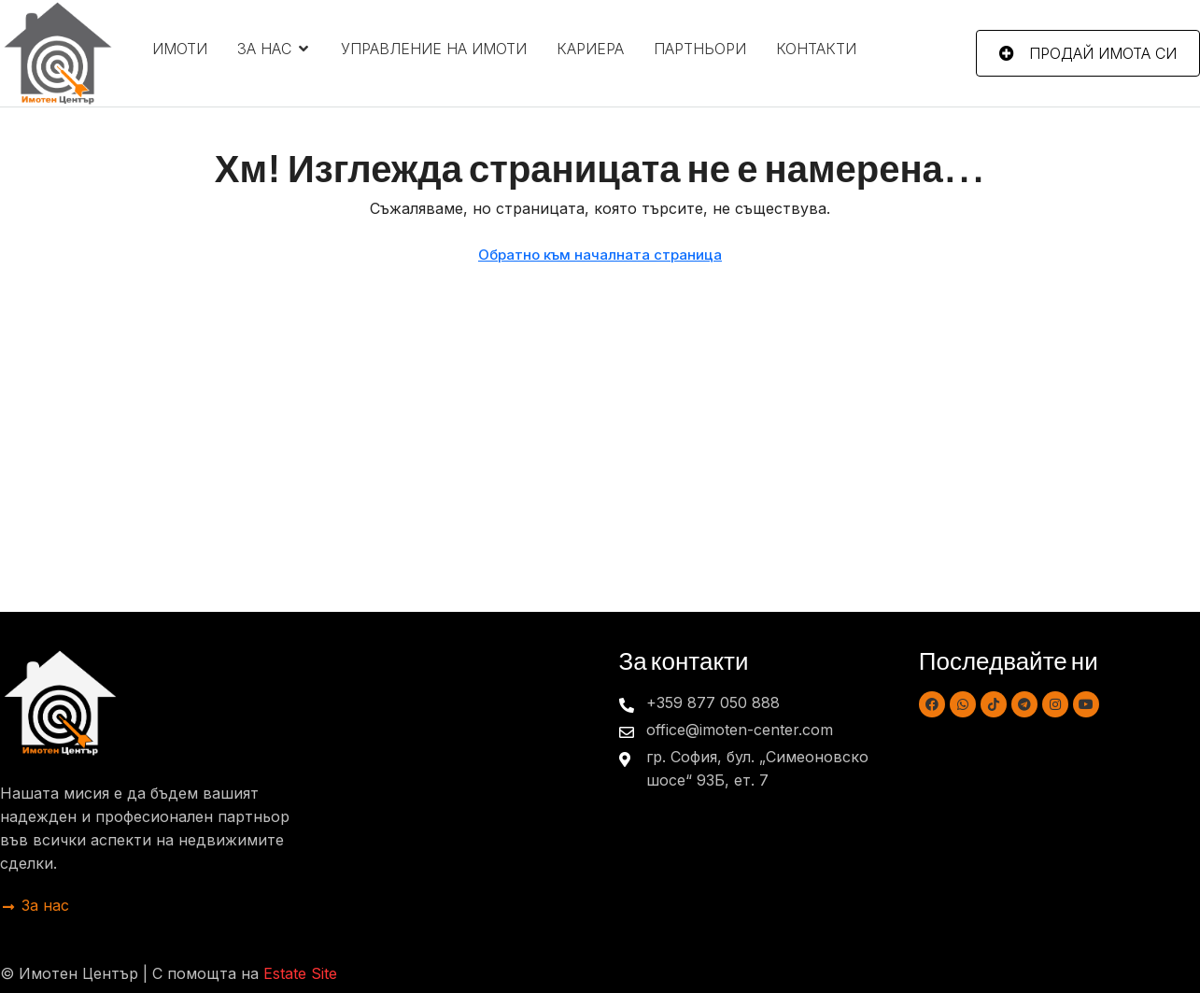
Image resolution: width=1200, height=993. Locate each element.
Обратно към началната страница (600, 254)
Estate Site (300, 973)
